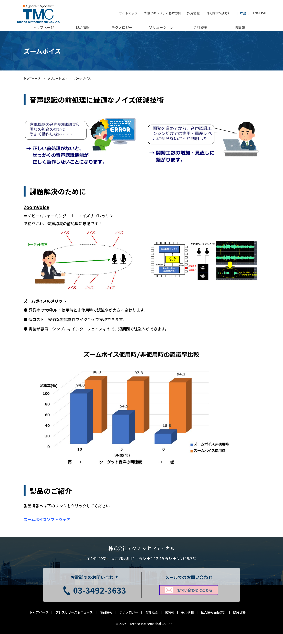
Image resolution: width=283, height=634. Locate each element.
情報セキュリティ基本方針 (162, 13)
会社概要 (200, 27)
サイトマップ (128, 13)
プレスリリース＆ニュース (74, 612)
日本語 (241, 13)
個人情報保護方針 (218, 13)
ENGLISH (259, 13)
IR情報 (240, 27)
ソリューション (161, 27)
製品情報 (82, 27)
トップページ (43, 27)
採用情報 (193, 13)
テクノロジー (121, 27)
